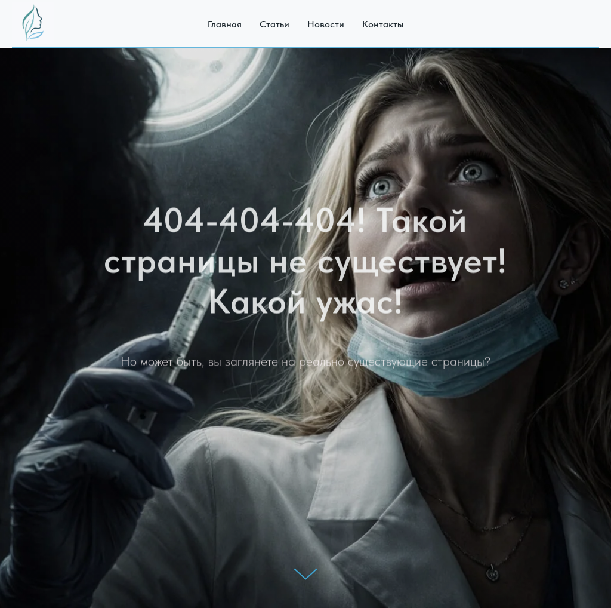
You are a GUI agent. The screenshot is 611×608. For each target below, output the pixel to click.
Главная (225, 24)
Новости (325, 24)
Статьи (274, 24)
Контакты (382, 24)
